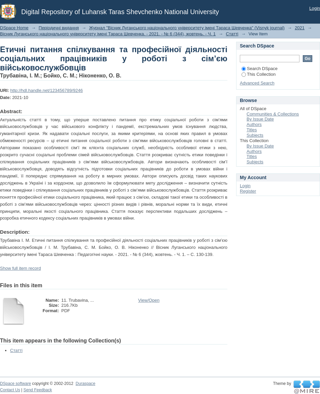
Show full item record (20, 268)
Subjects (255, 135)
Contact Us (10, 390)
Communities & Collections (273, 114)
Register (248, 191)
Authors (254, 124)
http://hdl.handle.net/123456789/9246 (46, 90)
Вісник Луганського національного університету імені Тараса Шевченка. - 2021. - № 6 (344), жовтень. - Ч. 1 (108, 33)
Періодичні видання (59, 27)
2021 (300, 27)
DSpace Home (14, 27)
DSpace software (15, 383)
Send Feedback (38, 390)
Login (314, 8)
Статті (232, 33)
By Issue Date (260, 119)
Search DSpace (260, 68)
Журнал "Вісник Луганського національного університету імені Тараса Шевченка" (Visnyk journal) (187, 27)
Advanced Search (257, 83)
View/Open (148, 300)
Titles (252, 129)
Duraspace (85, 383)
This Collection (259, 74)
